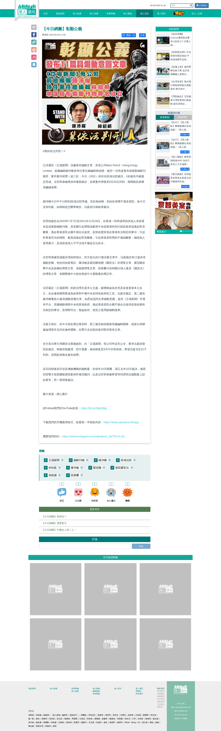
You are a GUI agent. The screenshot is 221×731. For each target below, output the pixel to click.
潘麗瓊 (97, 719)
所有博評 (139, 694)
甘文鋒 (91, 722)
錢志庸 (38, 722)
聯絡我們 (161, 701)
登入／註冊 (197, 13)
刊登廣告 (161, 704)
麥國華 (146, 715)
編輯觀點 (96, 691)
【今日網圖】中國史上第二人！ (59, 530)
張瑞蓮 (38, 715)
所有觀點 (96, 694)
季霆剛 (74, 719)
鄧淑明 (148, 719)
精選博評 (183, 117)
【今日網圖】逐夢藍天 (54, 523)
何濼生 (123, 715)
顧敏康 (46, 715)
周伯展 (89, 719)
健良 (105, 722)
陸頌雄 (69, 722)
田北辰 (59, 719)
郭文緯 (153, 715)
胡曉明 (44, 719)
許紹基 (138, 715)
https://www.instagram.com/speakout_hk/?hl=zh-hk (93, 436)
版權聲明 (161, 696)
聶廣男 (112, 722)
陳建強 (112, 719)
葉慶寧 (104, 719)
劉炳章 (100, 715)
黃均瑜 (31, 722)
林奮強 (48, 726)
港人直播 (94, 13)
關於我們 (161, 688)
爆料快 (160, 707)
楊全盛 (155, 719)
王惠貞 (82, 719)
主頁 (45, 13)
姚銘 (157, 722)
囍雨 (54, 726)
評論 (141, 546)
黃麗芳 (76, 722)
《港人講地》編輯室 (59, 715)
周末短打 (92, 715)
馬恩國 (120, 719)
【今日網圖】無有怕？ (54, 516)
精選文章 (39, 726)
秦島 (38, 719)
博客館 (138, 691)
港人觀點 (127, 13)
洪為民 (140, 719)
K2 (139, 722)
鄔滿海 (67, 719)
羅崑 (151, 722)
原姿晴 (130, 715)
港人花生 (144, 13)
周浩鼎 (52, 719)
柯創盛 (53, 722)
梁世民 (108, 715)
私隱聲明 (161, 691)
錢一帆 (31, 719)
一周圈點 (82, 715)
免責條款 (161, 694)
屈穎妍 (31, 715)
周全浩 (127, 719)
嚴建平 (84, 722)
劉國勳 (46, 722)
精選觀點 (165, 117)
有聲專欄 (111, 13)
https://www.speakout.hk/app (121, 422)
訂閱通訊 (201, 5)
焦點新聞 (60, 13)
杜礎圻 (99, 722)
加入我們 (161, 699)
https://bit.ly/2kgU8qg (94, 408)
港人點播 (77, 13)
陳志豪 (31, 726)
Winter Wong (130, 722)
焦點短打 (73, 715)
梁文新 (145, 722)
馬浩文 (115, 715)
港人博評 (161, 13)
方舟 (134, 719)
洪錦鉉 (61, 722)
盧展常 (120, 722)
